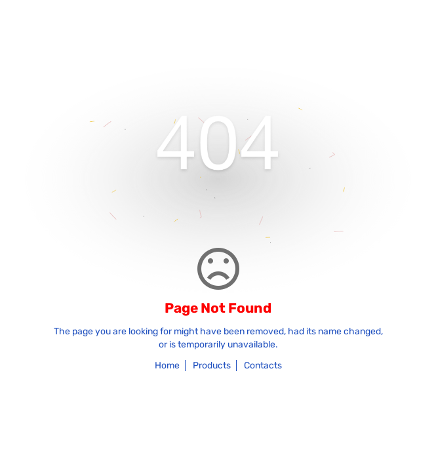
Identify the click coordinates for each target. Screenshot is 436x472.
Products (212, 365)
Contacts (263, 365)
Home (167, 365)
